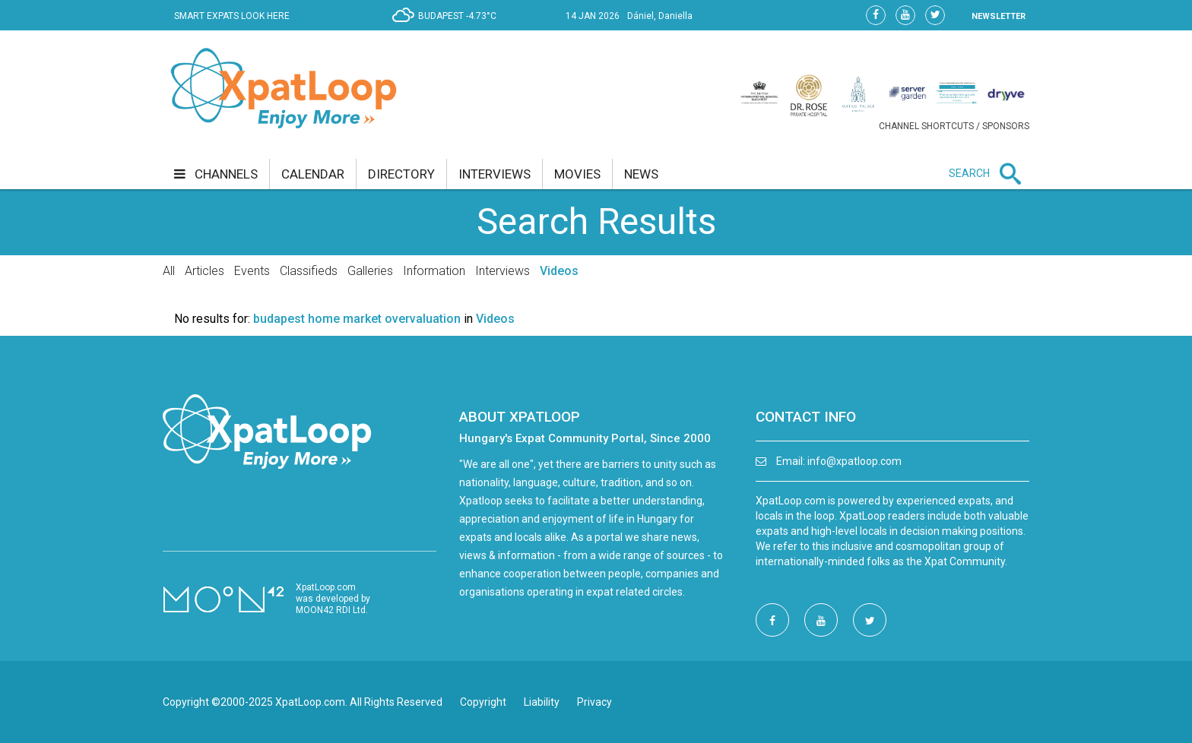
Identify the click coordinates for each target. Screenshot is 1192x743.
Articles (204, 271)
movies (577, 174)
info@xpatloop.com (854, 461)
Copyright (483, 702)
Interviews (502, 271)
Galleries (370, 271)
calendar (312, 174)
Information (434, 271)
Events (252, 271)
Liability (542, 702)
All (169, 271)
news (641, 174)
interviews (494, 174)
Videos (559, 271)
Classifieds (309, 271)
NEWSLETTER (999, 16)
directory (401, 174)
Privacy (594, 702)
